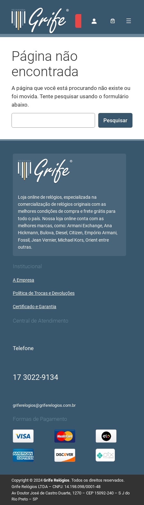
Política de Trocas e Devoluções (44, 293)
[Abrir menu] (128, 21)
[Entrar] (94, 21)
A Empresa (23, 280)
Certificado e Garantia (34, 306)
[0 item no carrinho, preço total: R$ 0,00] (113, 21)
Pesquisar (115, 120)
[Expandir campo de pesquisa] (80, 21)
